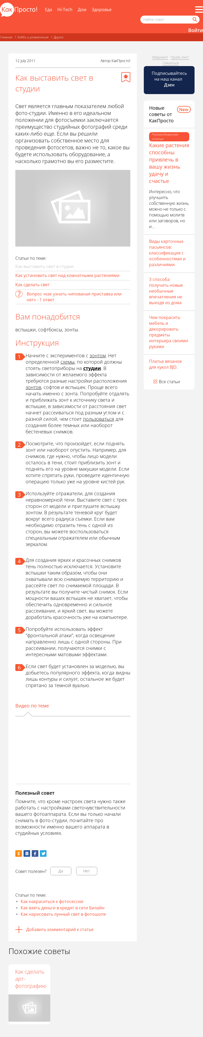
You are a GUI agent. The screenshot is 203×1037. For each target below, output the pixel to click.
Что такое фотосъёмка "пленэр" (29, 978)
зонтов (33, 387)
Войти (195, 30)
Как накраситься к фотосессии (52, 901)
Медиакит (160, 57)
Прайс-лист (180, 57)
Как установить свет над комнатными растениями (67, 275)
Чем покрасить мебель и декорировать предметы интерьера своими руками (168, 331)
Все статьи (169, 382)
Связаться (171, 63)
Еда (48, 9)
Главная (6, 37)
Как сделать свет (32, 285)
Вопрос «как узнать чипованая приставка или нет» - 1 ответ (74, 297)
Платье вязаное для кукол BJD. (165, 364)
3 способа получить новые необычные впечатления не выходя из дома (166, 290)
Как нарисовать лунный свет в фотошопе (63, 914)
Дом (82, 9)
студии (92, 368)
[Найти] (195, 20)
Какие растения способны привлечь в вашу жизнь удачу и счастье (169, 163)
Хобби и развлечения (32, 37)
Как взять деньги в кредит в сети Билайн (62, 908)
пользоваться (98, 419)
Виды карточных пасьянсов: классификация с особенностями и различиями (167, 252)
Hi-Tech (64, 9)
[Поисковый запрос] (170, 20)
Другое (58, 37)
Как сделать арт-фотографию (72, 978)
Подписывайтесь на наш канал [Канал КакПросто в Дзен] (169, 79)
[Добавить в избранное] (125, 77)
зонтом (98, 355)
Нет (86, 870)
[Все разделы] (199, 9)
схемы (68, 362)
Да (60, 870)
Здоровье (102, 9)
